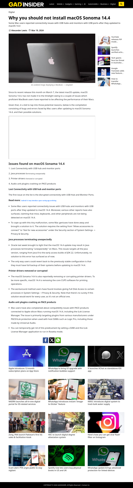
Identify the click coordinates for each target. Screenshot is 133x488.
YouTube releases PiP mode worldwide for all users (117, 39)
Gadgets (68, 4)
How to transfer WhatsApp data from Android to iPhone (116, 81)
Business (104, 4)
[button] (63, 4)
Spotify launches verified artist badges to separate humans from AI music (117, 49)
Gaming (78, 4)
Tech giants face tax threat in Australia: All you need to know (117, 60)
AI (85, 4)
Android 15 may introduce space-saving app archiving (38, 200)
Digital (113, 4)
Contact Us (85, 485)
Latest (51, 4)
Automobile (93, 4)
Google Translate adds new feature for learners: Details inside (117, 70)
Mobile (59, 4)
